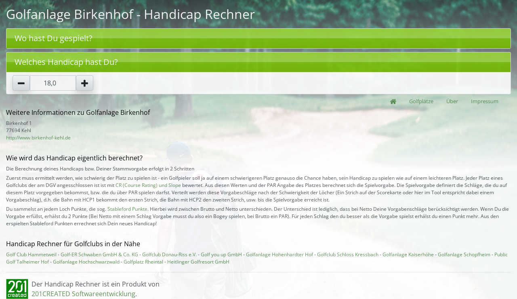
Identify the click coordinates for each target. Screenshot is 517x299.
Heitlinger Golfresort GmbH (198, 261)
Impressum (484, 101)
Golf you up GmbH (221, 254)
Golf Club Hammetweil (31, 254)
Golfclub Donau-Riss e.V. (169, 254)
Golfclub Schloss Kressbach (347, 254)
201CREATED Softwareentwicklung (83, 293)
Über (452, 101)
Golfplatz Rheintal (143, 261)
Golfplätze (421, 101)
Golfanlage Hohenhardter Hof (279, 254)
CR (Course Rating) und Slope (148, 185)
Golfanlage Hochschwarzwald (86, 261)
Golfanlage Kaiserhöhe (408, 254)
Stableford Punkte (127, 209)
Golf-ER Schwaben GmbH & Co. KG (99, 254)
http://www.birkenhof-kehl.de (38, 137)
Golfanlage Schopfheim (464, 254)
